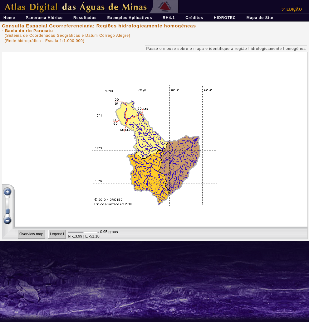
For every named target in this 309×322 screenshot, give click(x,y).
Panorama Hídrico (44, 18)
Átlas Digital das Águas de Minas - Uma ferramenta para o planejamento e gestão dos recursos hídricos (108, 2)
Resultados (85, 18)
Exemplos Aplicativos (129, 18)
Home (9, 18)
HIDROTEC (225, 18)
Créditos (194, 18)
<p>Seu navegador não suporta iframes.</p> (155, 145)
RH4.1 (169, 18)
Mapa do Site (260, 18)
